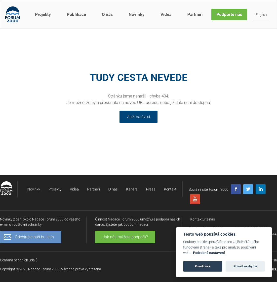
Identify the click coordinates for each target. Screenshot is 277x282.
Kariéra (132, 189)
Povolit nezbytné (245, 266)
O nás (107, 14)
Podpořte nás (229, 14)
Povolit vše (202, 266)
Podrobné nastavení (209, 253)
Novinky (137, 14)
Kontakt (170, 189)
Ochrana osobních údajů (19, 260)
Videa (165, 14)
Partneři (195, 14)
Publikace (76, 14)
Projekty (43, 14)
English (261, 15)
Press (151, 189)
